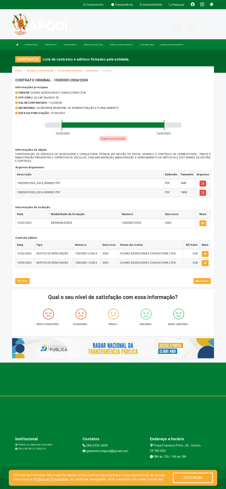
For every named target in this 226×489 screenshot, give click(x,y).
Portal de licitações (70, 70)
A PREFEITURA (31, 45)
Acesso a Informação (40, 70)
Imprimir (202, 280)
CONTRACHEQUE (147, 45)
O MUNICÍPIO (51, 45)
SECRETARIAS (70, 45)
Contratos (92, 70)
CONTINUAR (192, 478)
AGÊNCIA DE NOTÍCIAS (93, 45)
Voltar (22, 280)
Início (18, 70)
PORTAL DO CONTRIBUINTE (122, 45)
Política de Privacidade (51, 479)
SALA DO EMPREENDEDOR (172, 45)
